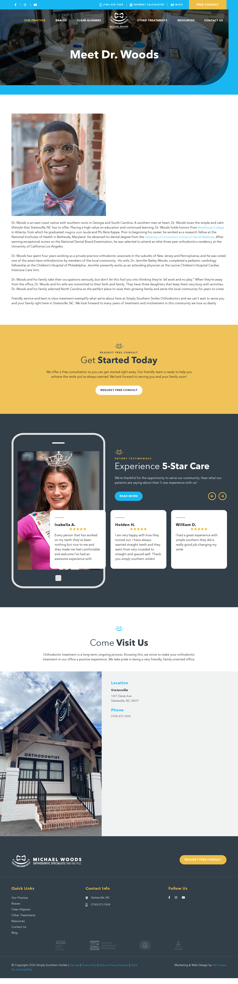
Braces (61, 20)
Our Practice (34, 20)
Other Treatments (152, 20)
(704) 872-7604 (122, 718)
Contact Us (213, 20)
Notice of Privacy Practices (120, 971)
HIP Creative (218, 971)
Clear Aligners (89, 20)
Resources (186, 20)
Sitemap (75, 971)
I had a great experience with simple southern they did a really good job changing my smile (197, 547)
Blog (14, 938)
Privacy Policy (92, 971)
